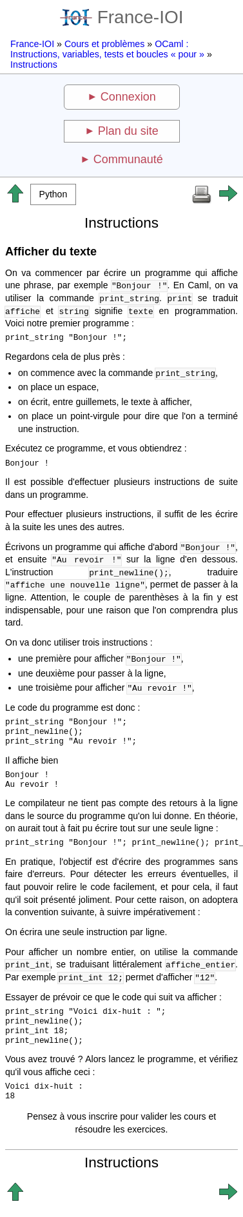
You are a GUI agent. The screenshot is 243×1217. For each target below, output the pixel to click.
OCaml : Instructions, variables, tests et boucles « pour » (107, 49)
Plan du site (128, 130)
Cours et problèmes (104, 44)
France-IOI (122, 17)
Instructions (33, 64)
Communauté (128, 159)
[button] (53, 194)
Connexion (128, 96)
